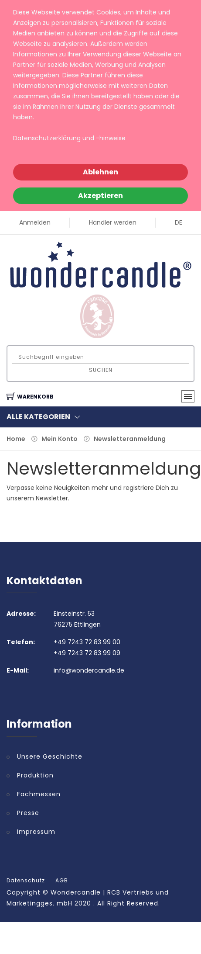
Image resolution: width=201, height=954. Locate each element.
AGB (61, 880)
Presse (28, 812)
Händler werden (112, 222)
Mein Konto (59, 438)
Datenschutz (26, 880)
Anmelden (35, 222)
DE (178, 222)
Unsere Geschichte (49, 756)
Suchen (100, 370)
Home (16, 438)
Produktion (35, 775)
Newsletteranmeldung (130, 438)
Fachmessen (39, 794)
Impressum (36, 831)
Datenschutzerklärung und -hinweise (69, 138)
